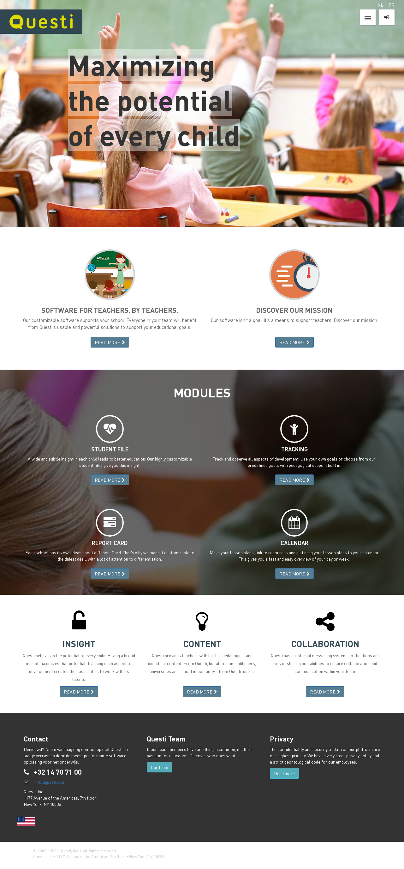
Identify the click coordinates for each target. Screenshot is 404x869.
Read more (284, 773)
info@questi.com (49, 782)
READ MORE (110, 480)
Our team (159, 767)
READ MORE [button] (110, 342)
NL (380, 5)
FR (392, 5)
